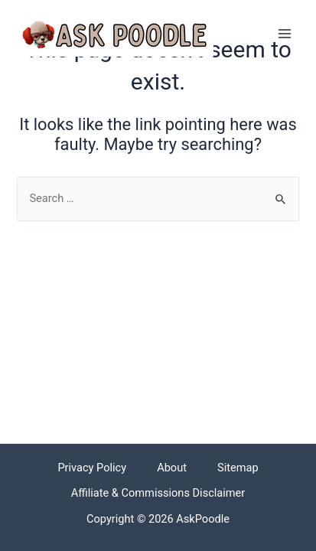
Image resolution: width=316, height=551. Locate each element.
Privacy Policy (91, 467)
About (172, 467)
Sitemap (238, 467)
